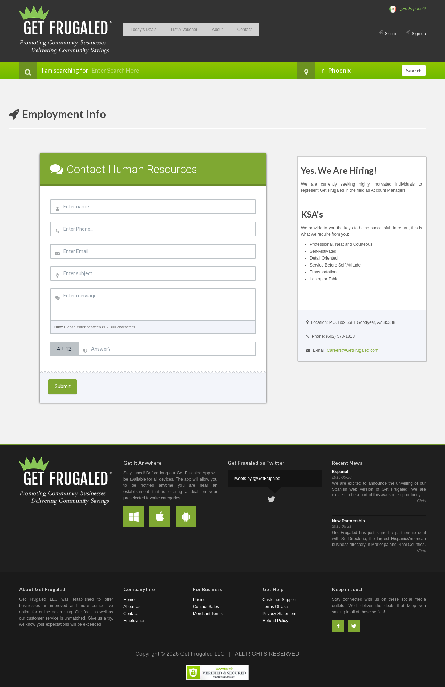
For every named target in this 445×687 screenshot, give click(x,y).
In (311, 70)
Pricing (199, 599)
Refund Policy (275, 620)
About (207, 28)
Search (414, 70)
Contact (230, 28)
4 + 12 (64, 349)
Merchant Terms (208, 613)
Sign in (388, 34)
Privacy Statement (279, 613)
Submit (63, 386)
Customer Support (279, 599)
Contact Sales (206, 606)
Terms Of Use (275, 606)
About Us (131, 606)
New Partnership (348, 520)
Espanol (340, 471)
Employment (135, 620)
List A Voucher (178, 28)
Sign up (415, 34)
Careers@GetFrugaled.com (352, 350)
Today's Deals (141, 28)
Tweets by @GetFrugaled (256, 478)
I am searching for (53, 70)
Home (129, 599)
